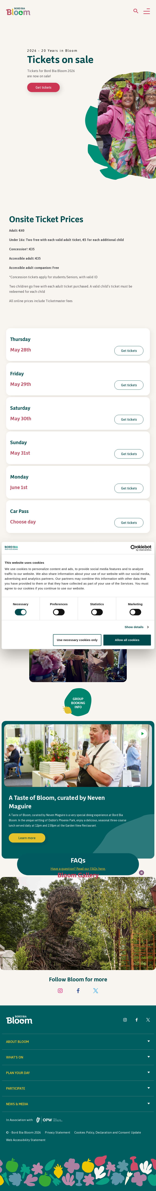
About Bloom (78, 1041)
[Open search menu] (135, 12)
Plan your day (78, 1073)
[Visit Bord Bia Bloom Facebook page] (78, 991)
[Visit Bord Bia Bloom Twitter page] (95, 991)
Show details (134, 627)
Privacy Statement (57, 1132)
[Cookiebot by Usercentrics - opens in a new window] (133, 548)
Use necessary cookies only (77, 640)
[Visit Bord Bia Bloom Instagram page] (60, 991)
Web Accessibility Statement (26, 1140)
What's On (78, 1057)
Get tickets (43, 87)
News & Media (78, 1104)
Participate (78, 1088)
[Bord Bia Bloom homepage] (18, 11)
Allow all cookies (127, 640)
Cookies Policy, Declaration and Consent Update (107, 1132)
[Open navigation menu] (146, 11)
